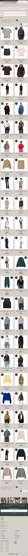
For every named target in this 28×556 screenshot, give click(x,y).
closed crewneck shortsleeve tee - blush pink (7, 134)
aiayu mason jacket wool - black (7, 97)
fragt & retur (16, 538)
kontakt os (16, 532)
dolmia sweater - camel (7, 424)
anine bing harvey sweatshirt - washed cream (21, 250)
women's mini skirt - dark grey (7, 59)
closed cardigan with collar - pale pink (21, 443)
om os (15, 534)
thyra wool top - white (7, 230)
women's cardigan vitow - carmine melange (21, 153)
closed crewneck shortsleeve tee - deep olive (21, 134)
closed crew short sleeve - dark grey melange (7, 443)
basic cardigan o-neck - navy (21, 462)
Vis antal (2, 22)
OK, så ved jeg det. (21, 2)
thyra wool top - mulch (21, 210)
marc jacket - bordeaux (21, 424)
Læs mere (26, 2)
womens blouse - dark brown (7, 78)
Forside (2, 5)
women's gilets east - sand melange (21, 172)
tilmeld (14, 513)
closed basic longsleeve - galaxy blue (7, 330)
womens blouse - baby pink (21, 59)
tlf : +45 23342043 (3, 522)
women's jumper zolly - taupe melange (7, 153)
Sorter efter (2, 20)
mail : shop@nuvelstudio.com (5, 538)
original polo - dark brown (21, 78)
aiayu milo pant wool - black (21, 97)
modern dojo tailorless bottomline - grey (7, 462)
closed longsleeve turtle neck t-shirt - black (21, 349)
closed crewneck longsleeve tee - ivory (7, 349)
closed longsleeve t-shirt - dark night (7, 368)
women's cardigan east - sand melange (7, 172)
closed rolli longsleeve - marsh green (21, 368)
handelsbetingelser (17, 535)
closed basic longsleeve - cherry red (21, 330)
